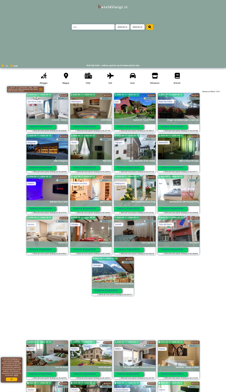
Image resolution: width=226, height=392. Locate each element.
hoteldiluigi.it (113, 7)
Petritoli (31, 349)
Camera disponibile (41, 126)
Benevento (163, 142)
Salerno (162, 390)
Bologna (74, 224)
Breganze (31, 142)
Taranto (31, 183)
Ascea (74, 142)
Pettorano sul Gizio (79, 183)
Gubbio (74, 349)
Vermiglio (97, 265)
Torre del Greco (165, 224)
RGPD (16, 375)
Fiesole (74, 390)
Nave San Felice (165, 101)
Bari (160, 183)
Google (16, 361)
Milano (118, 349)
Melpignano (120, 183)
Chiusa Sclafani (121, 390)
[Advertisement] (113, 319)
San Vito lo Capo (34, 101)
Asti (116, 101)
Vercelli (118, 224)
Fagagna (118, 142)
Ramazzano (76, 101)
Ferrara (162, 349)
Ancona (31, 224)
